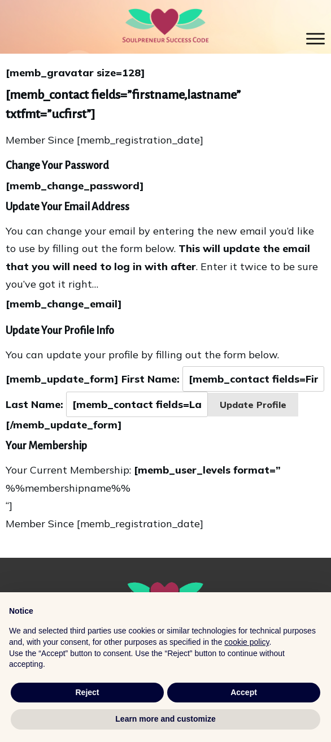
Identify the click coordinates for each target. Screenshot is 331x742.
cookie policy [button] (246, 641)
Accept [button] (243, 692)
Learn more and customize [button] (165, 718)
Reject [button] (87, 692)
